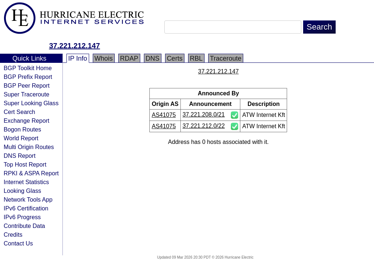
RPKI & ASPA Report (31, 173)
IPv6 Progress (22, 217)
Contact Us (18, 243)
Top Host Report (25, 164)
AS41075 (164, 115)
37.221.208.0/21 (204, 114)
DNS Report (19, 155)
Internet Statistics (26, 182)
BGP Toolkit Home (28, 68)
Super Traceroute (26, 94)
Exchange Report (26, 120)
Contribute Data (24, 225)
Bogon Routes (22, 129)
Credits (13, 234)
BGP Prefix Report (28, 76)
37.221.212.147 (74, 46)
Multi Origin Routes (29, 147)
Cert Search (19, 111)
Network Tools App (28, 199)
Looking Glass (22, 190)
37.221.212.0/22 (204, 126)
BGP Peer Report (27, 85)
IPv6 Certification (26, 208)
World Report (21, 138)
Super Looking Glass (31, 103)
